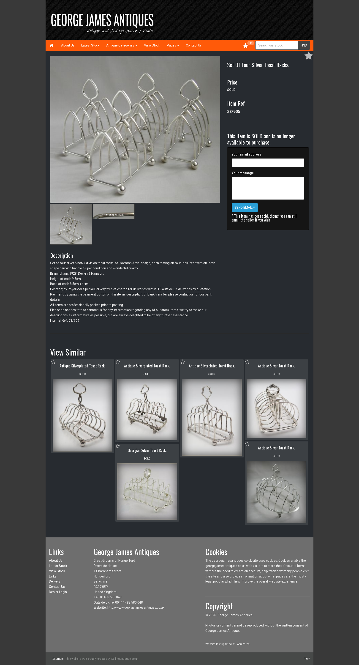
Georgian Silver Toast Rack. (147, 450)
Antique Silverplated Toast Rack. (82, 366)
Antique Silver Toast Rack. (276, 366)
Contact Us (194, 45)
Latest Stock (90, 45)
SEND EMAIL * (245, 207)
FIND (304, 45)
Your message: (243, 173)
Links (52, 576)
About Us (67, 45)
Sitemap (57, 658)
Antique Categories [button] (121, 45)
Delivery (54, 581)
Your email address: (247, 154)
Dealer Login (58, 592)
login (307, 658)
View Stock (152, 45)
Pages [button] (173, 45)
